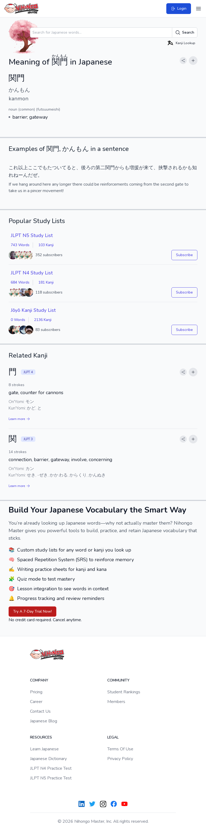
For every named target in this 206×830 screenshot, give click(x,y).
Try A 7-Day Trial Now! (32, 611)
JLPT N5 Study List (32, 235)
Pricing (36, 692)
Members (116, 702)
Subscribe (184, 254)
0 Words (18, 319)
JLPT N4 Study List (32, 273)
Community (118, 680)
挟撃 (163, 167)
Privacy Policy (120, 759)
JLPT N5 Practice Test (51, 778)
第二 (100, 167)
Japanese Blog (43, 721)
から (119, 167)
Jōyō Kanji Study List (33, 310)
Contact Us (40, 711)
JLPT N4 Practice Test (51, 768)
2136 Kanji (43, 319)
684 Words (20, 282)
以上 (23, 167)
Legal (113, 737)
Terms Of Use (120, 749)
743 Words (20, 245)
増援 (134, 167)
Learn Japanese (44, 749)
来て (148, 167)
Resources (41, 737)
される (175, 167)
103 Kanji (46, 245)
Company (39, 680)
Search (184, 32)
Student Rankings (123, 692)
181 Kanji (46, 282)
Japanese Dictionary (48, 759)
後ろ (86, 167)
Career (36, 702)
